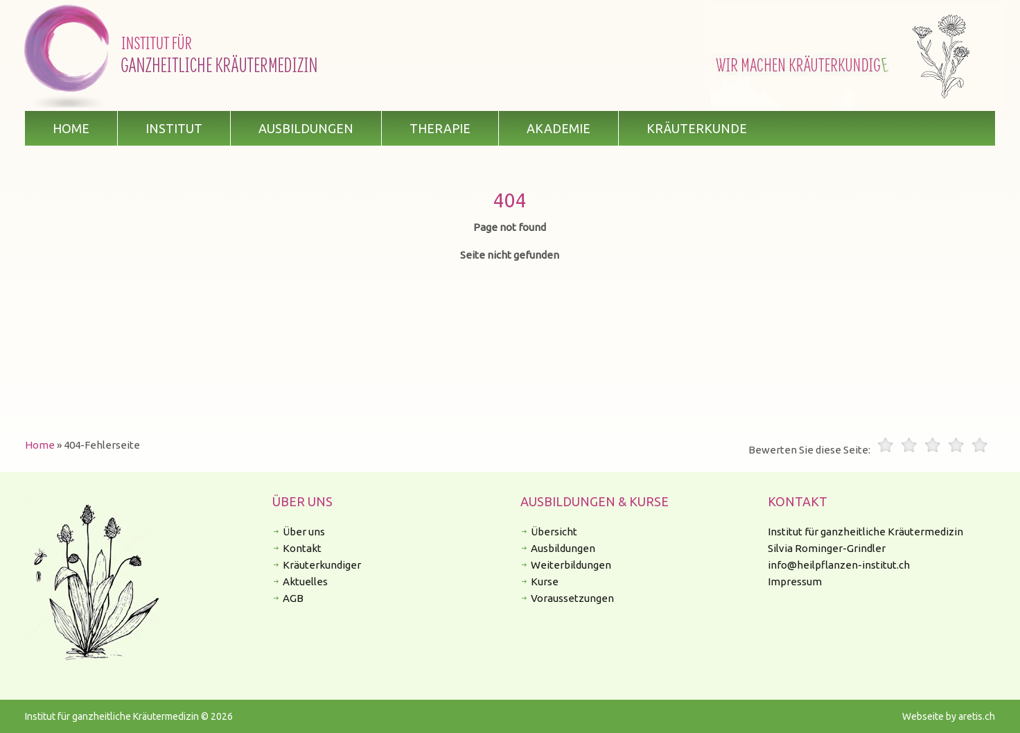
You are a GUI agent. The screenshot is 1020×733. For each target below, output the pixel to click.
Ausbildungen (305, 128)
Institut (174, 128)
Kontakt (302, 548)
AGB (293, 598)
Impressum (795, 581)
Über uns (304, 531)
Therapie (440, 128)
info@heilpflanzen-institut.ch (839, 565)
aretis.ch (976, 716)
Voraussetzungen (572, 598)
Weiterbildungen (571, 565)
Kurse (545, 581)
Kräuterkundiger (322, 565)
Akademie (558, 128)
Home (71, 128)
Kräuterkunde (697, 128)
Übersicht (554, 531)
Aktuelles (305, 581)
